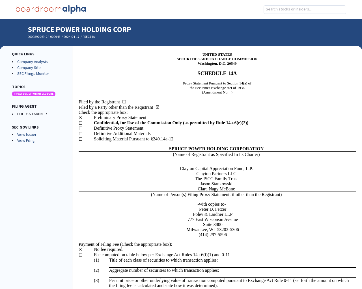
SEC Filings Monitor (33, 73)
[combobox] (305, 9)
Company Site (29, 67)
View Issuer (26, 134)
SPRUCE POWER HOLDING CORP (79, 29)
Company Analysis (32, 61)
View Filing (26, 140)
